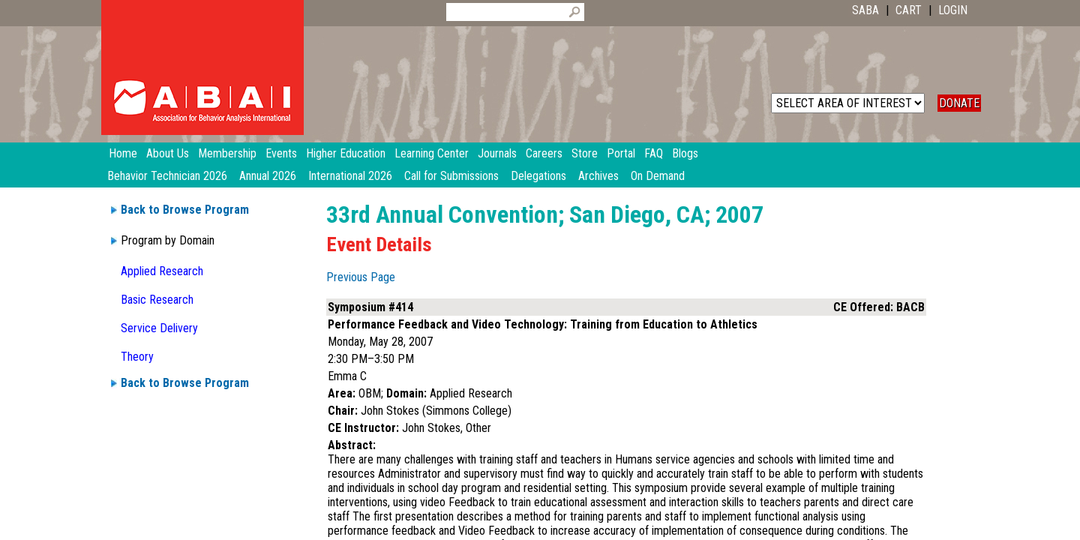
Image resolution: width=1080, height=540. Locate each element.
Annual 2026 (267, 176)
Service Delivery (159, 328)
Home (123, 153)
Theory (137, 357)
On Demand (658, 176)
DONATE (959, 103)
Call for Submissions (451, 176)
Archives (598, 176)
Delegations (538, 176)
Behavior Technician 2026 (167, 176)
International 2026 (350, 176)
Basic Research (157, 299)
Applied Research (162, 271)
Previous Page (360, 277)
